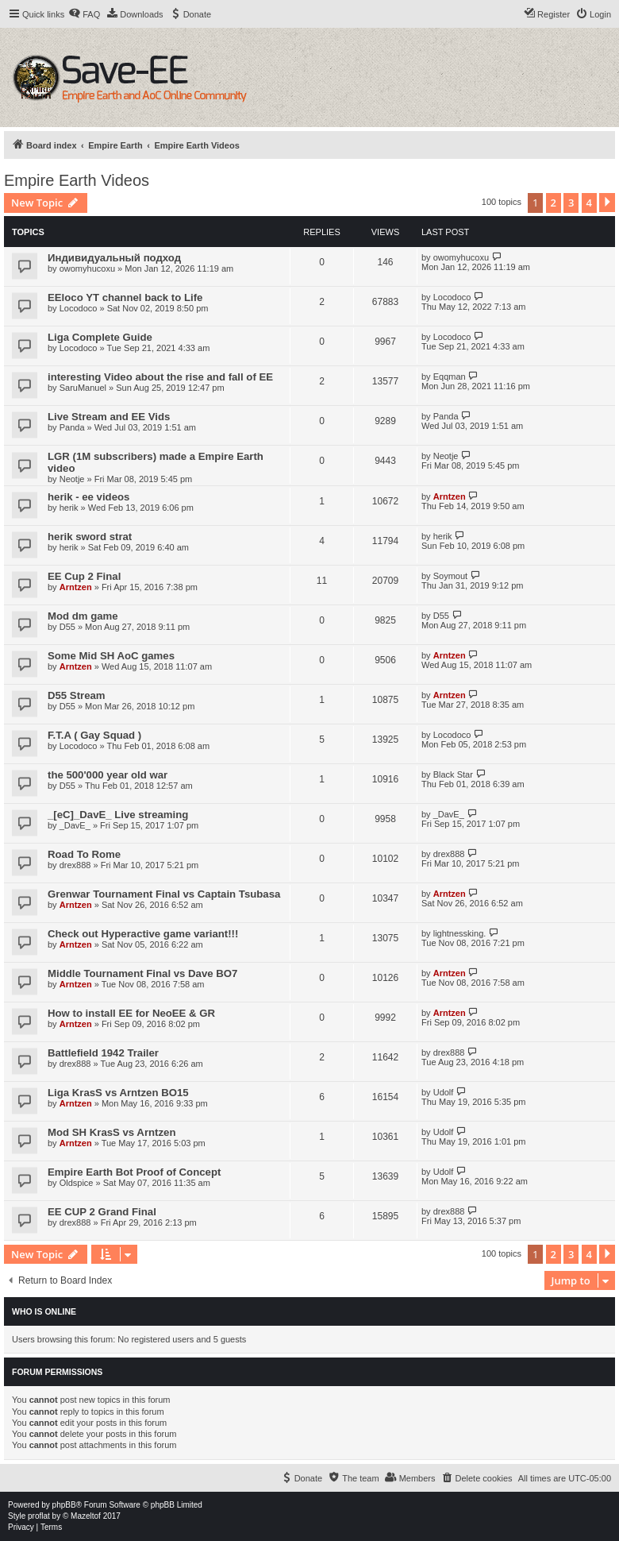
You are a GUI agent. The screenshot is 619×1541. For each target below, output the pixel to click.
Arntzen (449, 496)
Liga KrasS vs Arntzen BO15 (118, 1093)
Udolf (443, 1092)
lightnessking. (459, 933)
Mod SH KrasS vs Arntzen (111, 1132)
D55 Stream (77, 695)
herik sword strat (90, 537)
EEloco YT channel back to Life (125, 297)
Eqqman (449, 376)
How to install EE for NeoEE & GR (131, 1013)
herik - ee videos (88, 497)
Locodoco (79, 308)
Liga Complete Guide (100, 337)
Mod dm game (83, 616)
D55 (67, 626)
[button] (607, 202)
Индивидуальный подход (114, 258)
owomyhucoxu (87, 268)
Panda (72, 427)
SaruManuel (83, 387)
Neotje (72, 479)
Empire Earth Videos (76, 180)
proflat (39, 1516)
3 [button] (571, 202)
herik (69, 507)
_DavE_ (75, 825)
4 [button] (589, 202)
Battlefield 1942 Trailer (103, 1053)
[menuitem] (84, 14)
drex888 (75, 865)
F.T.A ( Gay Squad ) (94, 735)
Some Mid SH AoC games (111, 656)
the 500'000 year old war (107, 775)
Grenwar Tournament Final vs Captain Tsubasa (164, 894)
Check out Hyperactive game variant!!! (143, 934)
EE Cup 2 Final (84, 576)
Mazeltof (86, 1516)
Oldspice (77, 1183)
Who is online (44, 1311)
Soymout (450, 576)
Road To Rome (84, 854)
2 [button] (553, 202)
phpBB (64, 1504)
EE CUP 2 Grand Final (102, 1212)
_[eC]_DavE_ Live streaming (118, 815)
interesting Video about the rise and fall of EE (160, 377)
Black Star (453, 774)
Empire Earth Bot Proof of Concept (134, 1172)
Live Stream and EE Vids (109, 417)
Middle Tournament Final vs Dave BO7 (142, 973)
